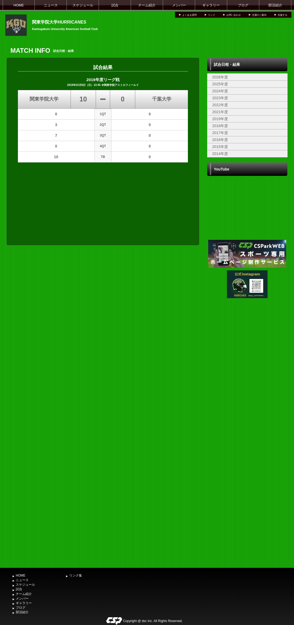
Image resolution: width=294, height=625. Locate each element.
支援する (282, 15)
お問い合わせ (233, 15)
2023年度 (220, 98)
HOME (19, 5)
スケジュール (82, 5)
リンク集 (75, 575)
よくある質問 (189, 15)
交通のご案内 (259, 15)
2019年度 (220, 119)
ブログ (243, 5)
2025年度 (220, 84)
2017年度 (220, 133)
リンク (211, 15)
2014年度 (220, 153)
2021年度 (220, 112)
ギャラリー (211, 5)
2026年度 (220, 77)
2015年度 (220, 147)
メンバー (179, 5)
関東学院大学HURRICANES (59, 22)
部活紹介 (275, 5)
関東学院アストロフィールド (121, 85)
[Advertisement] (247, 478)
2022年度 (220, 105)
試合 (114, 5)
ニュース (51, 5)
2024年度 (220, 91)
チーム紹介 (147, 5)
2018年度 (220, 126)
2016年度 (220, 140)
